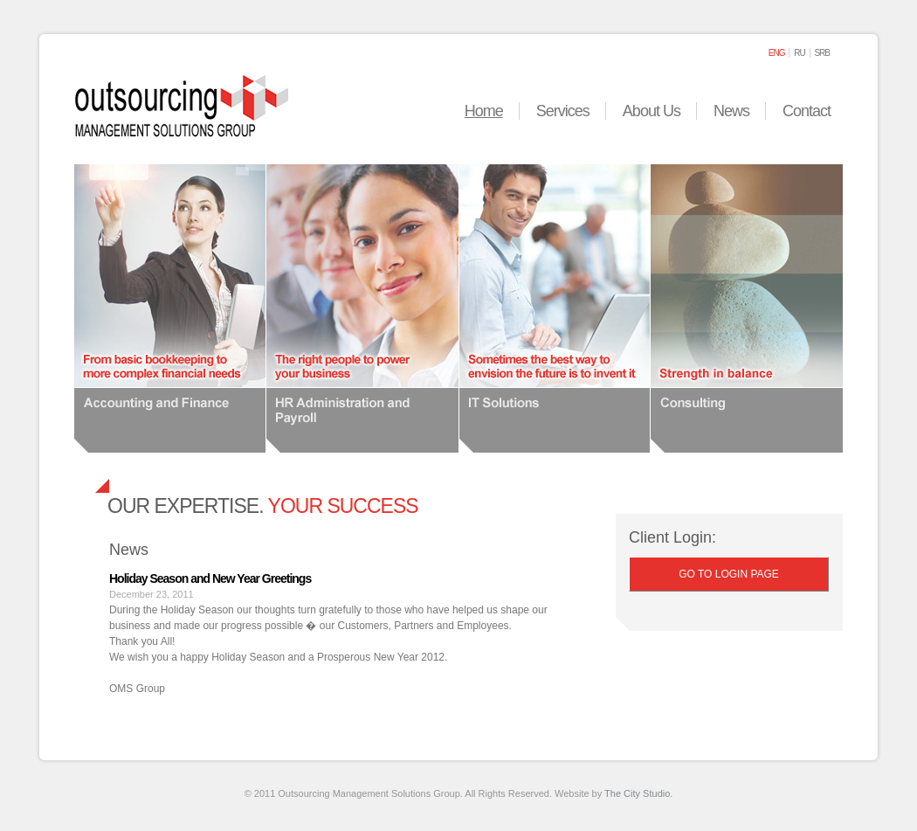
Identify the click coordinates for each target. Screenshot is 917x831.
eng (777, 53)
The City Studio (637, 793)
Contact (807, 111)
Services (563, 111)
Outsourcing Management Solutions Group (181, 103)
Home (484, 111)
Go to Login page (729, 574)
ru (799, 53)
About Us (651, 111)
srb (822, 53)
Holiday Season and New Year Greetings (210, 578)
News (731, 111)
